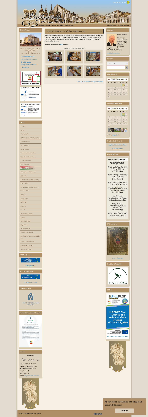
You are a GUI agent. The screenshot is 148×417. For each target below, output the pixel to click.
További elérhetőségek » (28, 56)
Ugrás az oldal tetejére (83, 81)
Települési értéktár (26, 249)
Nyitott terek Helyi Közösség (30, 179)
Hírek (22, 130)
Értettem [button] (124, 411)
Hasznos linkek (25, 221)
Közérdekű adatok (26, 160)
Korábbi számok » (117, 148)
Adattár (23, 217)
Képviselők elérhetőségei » (29, 59)
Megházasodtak (113, 159)
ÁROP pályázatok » (30, 265)
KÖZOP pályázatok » (30, 282)
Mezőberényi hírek (27, 214)
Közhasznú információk (28, 153)
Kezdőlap (42, 25)
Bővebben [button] (118, 405)
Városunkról (25, 134)
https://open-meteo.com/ (32, 376)
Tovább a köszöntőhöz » (113, 53)
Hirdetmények (25, 141)
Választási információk (28, 168)
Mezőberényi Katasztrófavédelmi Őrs (30, 237)
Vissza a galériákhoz (97, 81)
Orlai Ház (23, 202)
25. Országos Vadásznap (28, 172)
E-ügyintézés (25, 183)
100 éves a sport (25, 228)
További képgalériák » (113, 135)
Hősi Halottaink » (117, 258)
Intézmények (25, 145)
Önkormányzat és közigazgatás (30, 138)
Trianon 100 (25, 191)
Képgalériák (24, 225)
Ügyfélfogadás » (26, 62)
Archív (23, 206)
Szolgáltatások (25, 164)
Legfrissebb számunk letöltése (117, 145)
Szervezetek (25, 149)
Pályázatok (24, 198)
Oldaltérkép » (25, 67)
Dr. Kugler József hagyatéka (29, 187)
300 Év (23, 195)
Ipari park (24, 176)
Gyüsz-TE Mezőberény (27, 242)
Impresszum (98, 414)
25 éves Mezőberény (27, 245)
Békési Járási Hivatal (27, 232)
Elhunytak (122, 159)
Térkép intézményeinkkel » (29, 64)
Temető (23, 210)
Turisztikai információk (28, 157)
